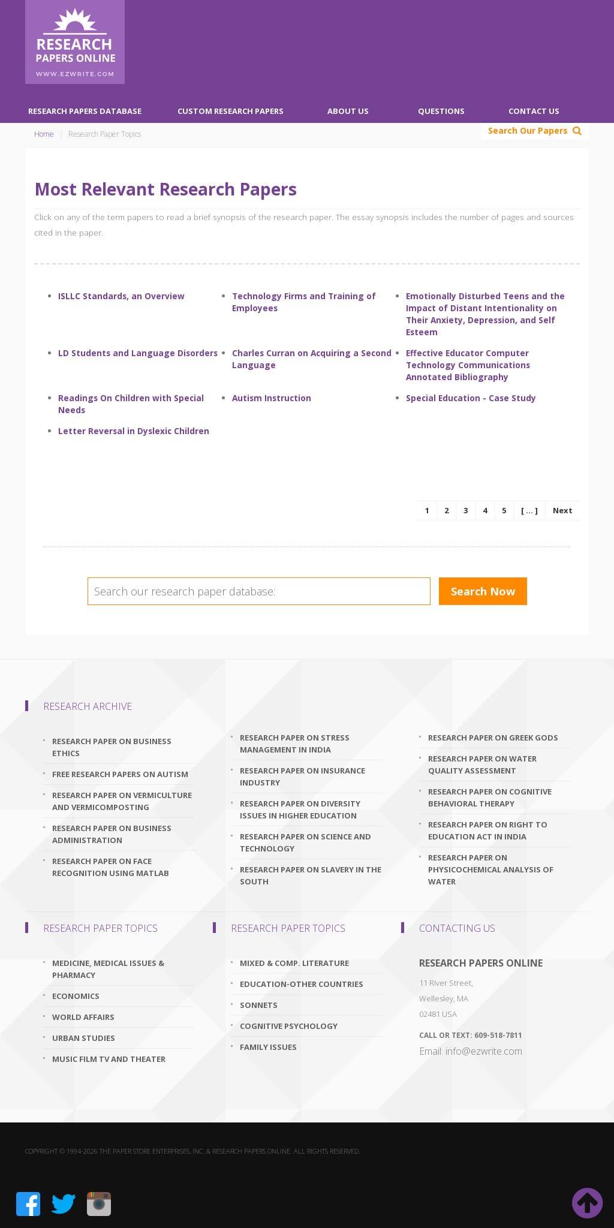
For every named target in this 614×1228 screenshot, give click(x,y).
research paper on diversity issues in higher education (300, 809)
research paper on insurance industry (302, 776)
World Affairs (83, 1017)
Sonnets (259, 1005)
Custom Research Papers (230, 111)
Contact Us (533, 111)
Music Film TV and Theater (108, 1059)
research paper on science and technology (305, 842)
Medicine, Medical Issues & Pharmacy (108, 969)
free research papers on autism (120, 774)
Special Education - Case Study (471, 398)
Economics (76, 996)
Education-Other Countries (301, 984)
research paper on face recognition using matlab (110, 867)
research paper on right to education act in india (487, 830)
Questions (441, 111)
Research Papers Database (85, 111)
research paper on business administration (111, 834)
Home (44, 134)
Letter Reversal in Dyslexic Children (133, 431)
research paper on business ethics (111, 747)
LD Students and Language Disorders (138, 353)
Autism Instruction (271, 398)
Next (563, 510)
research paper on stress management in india (295, 743)
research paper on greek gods (493, 737)
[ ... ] (529, 510)
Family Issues (268, 1047)
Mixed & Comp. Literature (294, 963)
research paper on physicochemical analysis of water (490, 869)
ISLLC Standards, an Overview (121, 296)
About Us (348, 111)
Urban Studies (83, 1038)
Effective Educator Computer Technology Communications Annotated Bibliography (468, 365)
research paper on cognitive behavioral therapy (490, 797)
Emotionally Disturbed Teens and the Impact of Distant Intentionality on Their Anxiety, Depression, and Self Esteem (485, 314)
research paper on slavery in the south (310, 875)
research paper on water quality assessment (482, 764)
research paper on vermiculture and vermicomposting (122, 801)
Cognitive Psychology (289, 1026)
